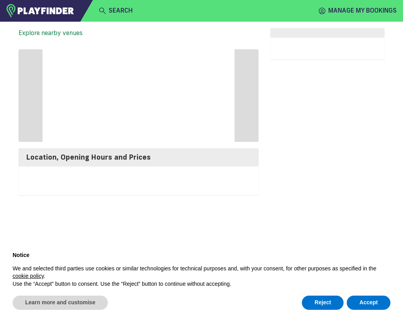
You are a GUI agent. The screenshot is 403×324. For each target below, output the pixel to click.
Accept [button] (368, 302)
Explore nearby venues (50, 33)
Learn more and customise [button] (60, 302)
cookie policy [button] (28, 276)
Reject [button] (322, 302)
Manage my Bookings (358, 10)
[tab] (138, 157)
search (116, 10)
